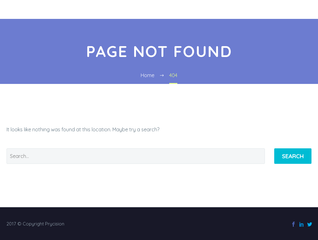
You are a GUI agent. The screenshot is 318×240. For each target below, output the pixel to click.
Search (293, 156)
